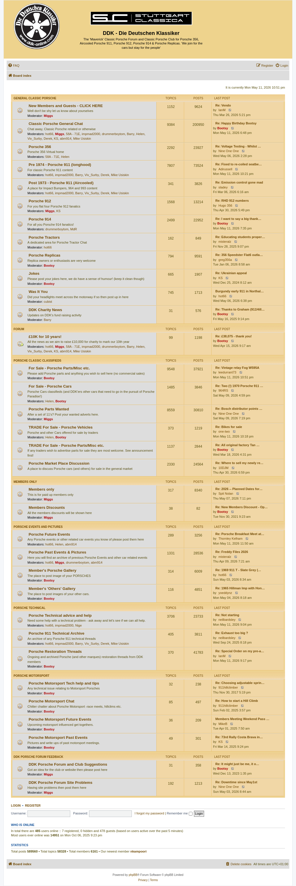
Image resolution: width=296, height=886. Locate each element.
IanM (222, 110)
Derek (48, 138)
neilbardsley (227, 619)
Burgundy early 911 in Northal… (239, 291)
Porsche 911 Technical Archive (56, 633)
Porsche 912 (40, 201)
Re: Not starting (227, 615)
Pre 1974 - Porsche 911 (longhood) (60, 164)
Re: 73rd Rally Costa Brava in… (239, 737)
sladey (223, 187)
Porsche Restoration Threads (55, 651)
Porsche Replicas (44, 255)
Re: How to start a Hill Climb (236, 700)
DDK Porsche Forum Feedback (38, 756)
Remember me (180, 813)
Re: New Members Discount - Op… (241, 507)
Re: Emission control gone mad (239, 182)
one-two (224, 431)
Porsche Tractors (44, 237)
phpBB (133, 874)
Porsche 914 (40, 219)
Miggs (48, 115)
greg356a (225, 259)
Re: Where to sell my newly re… (239, 463)
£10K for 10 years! (45, 336)
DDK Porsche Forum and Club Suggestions (68, 764)
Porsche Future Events (49, 534)
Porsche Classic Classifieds (37, 360)
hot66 (49, 134)
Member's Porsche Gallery (52, 570)
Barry (130, 134)
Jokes (34, 273)
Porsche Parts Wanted (49, 409)
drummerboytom (113, 134)
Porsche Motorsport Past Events (58, 737)
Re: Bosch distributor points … (238, 408)
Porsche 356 (40, 147)
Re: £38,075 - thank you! (233, 336)
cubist (48, 301)
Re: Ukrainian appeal (231, 273)
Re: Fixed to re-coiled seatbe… (238, 164)
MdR (73, 229)
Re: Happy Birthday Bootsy (235, 123)
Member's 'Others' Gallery (52, 588)
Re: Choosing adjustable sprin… (239, 683)
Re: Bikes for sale (228, 427)
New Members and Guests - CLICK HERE (66, 106)
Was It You (38, 291)
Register (33, 805)
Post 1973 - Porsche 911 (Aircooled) (61, 183)
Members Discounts (47, 507)
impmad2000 (91, 134)
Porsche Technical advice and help (60, 615)
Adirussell (225, 169)
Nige (78, 625)
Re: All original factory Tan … (237, 445)
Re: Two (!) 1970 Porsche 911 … (239, 386)
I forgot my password (149, 813)
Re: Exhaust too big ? (231, 633)
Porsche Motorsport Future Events (60, 719)
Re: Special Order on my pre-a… (239, 651)
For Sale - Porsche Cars (50, 386)
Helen (140, 134)
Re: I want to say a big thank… (238, 218)
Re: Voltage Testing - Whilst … (238, 146)
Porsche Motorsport (31, 675)
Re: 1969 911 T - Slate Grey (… (238, 570)
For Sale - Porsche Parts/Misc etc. (59, 368)
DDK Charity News (45, 310)
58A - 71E (73, 134)
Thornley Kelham (231, 538)
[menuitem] (13, 65)
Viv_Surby (34, 138)
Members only (25, 481)
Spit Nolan (226, 493)
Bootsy (222, 128)
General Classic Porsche (35, 98)
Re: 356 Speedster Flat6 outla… (239, 255)
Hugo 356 (225, 205)
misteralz (225, 241)
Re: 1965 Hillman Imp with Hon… (240, 588)
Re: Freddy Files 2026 (231, 552)
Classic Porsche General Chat (56, 124)
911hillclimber (228, 687)
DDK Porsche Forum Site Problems (60, 782)
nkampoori (138, 851)
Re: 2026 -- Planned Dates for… (238, 489)
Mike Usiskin (82, 138)
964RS (223, 390)
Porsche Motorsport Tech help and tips (64, 683)
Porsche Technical (29, 608)
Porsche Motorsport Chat (51, 701)
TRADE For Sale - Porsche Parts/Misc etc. (66, 445)
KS (56, 138)
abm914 (65, 138)
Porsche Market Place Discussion (59, 463)
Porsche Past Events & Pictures (57, 552)
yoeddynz (225, 593)
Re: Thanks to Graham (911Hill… (240, 309)
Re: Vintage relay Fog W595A (237, 367)
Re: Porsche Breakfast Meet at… (239, 534)
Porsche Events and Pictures (38, 526)
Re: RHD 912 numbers (232, 200)
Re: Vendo (223, 105)
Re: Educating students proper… (240, 237)
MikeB (223, 724)
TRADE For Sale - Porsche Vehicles (60, 427)
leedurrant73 (227, 372)
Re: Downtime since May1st (236, 782)
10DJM (224, 468)
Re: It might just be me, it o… (237, 764)
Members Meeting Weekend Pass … (242, 719)
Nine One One (229, 151)
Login (16, 805)
